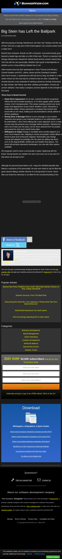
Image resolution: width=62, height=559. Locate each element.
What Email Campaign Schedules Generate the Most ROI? (31, 432)
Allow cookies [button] (53, 557)
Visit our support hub (24, 480)
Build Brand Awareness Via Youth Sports (31, 310)
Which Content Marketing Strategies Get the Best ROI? (31, 437)
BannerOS (48, 272)
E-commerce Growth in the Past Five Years (31, 451)
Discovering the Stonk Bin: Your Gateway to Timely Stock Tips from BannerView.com (31, 303)
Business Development (31, 330)
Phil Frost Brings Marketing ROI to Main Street (31, 317)
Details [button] (29, 554)
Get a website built (33, 506)
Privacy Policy (32, 519)
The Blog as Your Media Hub (31, 456)
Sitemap (10, 519)
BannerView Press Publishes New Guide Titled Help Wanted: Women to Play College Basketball (31, 288)
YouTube (5, 262)
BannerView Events (31, 347)
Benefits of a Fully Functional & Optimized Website (31, 446)
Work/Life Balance (31, 343)
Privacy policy (40, 554)
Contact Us (46, 480)
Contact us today (49, 19)
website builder (6, 510)
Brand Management (31, 334)
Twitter (16, 259)
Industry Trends (31, 350)
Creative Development (31, 340)
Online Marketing (31, 337)
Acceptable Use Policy (46, 519)
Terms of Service (20, 519)
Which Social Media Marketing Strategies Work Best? (31, 441)
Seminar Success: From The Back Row (31, 295)
